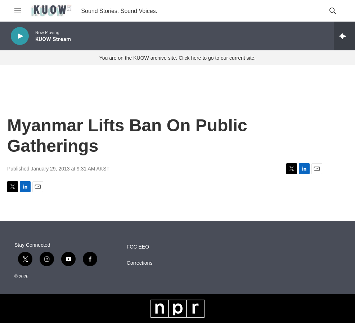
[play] (20, 36)
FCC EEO (138, 247)
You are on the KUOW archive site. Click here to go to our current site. (177, 58)
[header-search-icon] (333, 11)
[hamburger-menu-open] (17, 11)
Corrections (140, 263)
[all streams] (344, 36)
